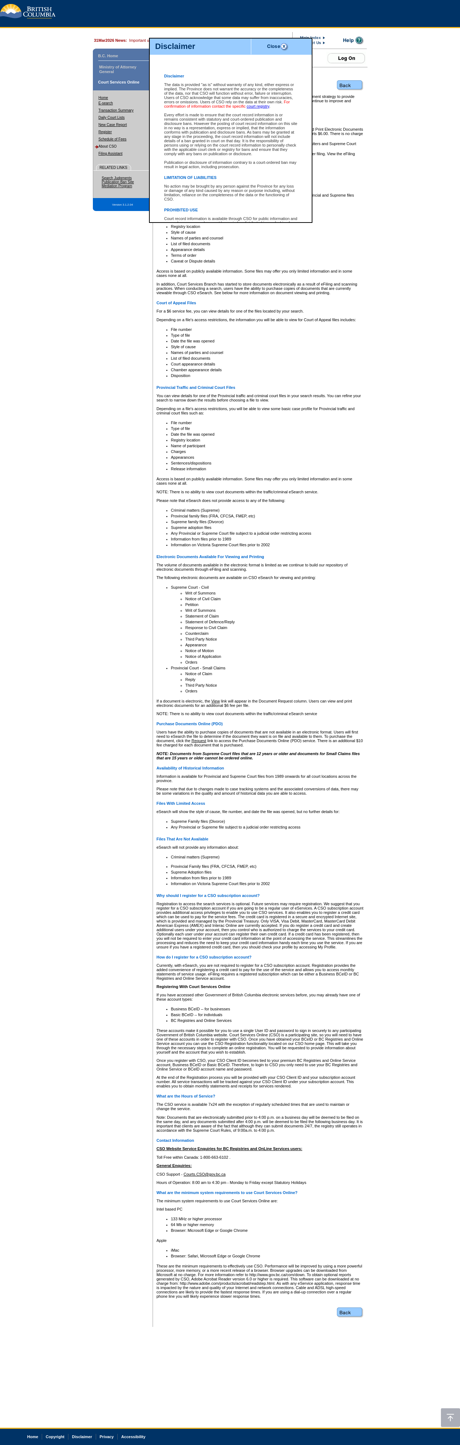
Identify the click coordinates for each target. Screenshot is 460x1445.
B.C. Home (108, 56)
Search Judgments (117, 178)
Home (103, 98)
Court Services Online (119, 82)
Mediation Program (117, 186)
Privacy (107, 1437)
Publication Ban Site (118, 182)
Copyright (55, 1437)
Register (105, 132)
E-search (106, 103)
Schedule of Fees (113, 139)
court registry (258, 106)
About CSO (108, 146)
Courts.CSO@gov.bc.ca (205, 1174)
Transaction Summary (116, 110)
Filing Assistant (111, 154)
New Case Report (113, 125)
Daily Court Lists (112, 118)
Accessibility (133, 1437)
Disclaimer (82, 1437)
